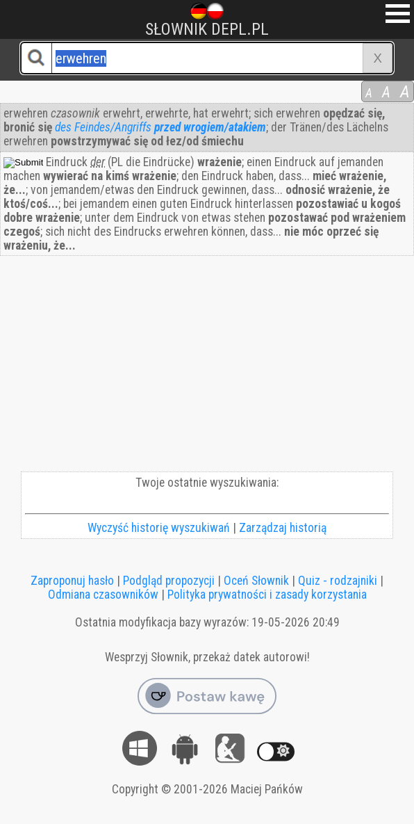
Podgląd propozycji (169, 581)
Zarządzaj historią (282, 528)
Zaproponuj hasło (72, 581)
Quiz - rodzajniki (337, 581)
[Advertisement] (207, 367)
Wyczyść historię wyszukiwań (159, 528)
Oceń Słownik (256, 581)
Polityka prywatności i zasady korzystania (267, 594)
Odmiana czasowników (103, 594)
